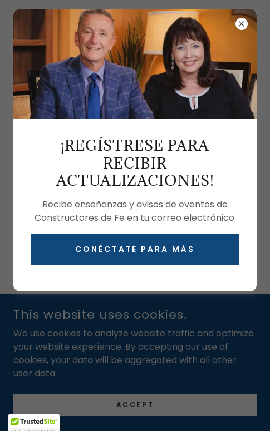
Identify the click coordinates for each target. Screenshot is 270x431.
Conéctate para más (135, 249)
